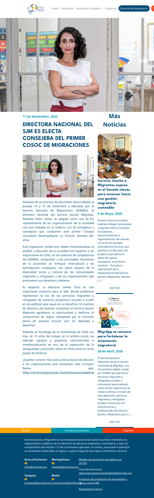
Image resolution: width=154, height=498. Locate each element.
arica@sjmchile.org (36, 467)
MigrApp (128, 430)
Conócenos (67, 8)
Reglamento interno (90, 489)
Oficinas (25, 430)
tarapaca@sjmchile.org (38, 483)
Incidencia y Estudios (88, 8)
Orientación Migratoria (133, 8)
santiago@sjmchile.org (65, 467)
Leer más (114, 288)
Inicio (55, 8)
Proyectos (110, 8)
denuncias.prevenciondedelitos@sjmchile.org (105, 473)
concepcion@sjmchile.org (67, 483)
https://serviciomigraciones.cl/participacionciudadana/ (58, 372)
